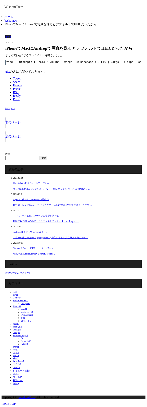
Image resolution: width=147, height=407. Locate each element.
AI (15, 292)
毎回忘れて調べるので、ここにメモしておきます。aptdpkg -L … (46, 221)
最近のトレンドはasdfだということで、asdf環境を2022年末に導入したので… (52, 205)
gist (7, 71)
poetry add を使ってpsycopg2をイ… (30, 232)
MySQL (17, 326)
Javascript (26, 341)
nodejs (16, 332)
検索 (7, 154)
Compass (18, 297)
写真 (16, 374)
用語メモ (18, 380)
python (16, 346)
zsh (23, 317)
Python (24, 344)
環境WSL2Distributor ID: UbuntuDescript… (34, 253)
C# (22, 338)
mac (13, 108)
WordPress (18, 361)
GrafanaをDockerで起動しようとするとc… (34, 248)
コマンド (26, 320)
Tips (16, 352)
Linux (17, 306)
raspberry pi (27, 312)
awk (15, 294)
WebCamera (27, 315)
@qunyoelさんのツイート (18, 272)
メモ (16, 367)
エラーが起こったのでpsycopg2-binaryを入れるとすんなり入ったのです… (50, 237)
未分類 (17, 377)
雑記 (16, 383)
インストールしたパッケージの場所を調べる (36, 215)
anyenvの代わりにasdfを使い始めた (31, 199)
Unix (16, 355)
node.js (17, 329)
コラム (17, 364)
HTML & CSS (20, 300)
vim (15, 358)
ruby (15, 349)
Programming (20, 335)
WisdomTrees (27, 397)
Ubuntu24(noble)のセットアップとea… (32, 183)
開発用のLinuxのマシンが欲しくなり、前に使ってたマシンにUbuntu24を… (51, 188)
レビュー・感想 (21, 370)
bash (8, 36)
